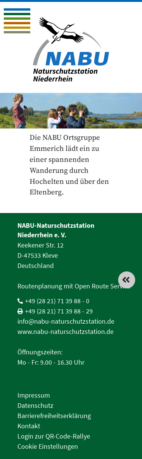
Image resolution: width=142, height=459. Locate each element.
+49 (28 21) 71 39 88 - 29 (59, 311)
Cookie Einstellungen (47, 446)
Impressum (33, 395)
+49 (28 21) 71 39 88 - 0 (57, 300)
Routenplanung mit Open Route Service (74, 286)
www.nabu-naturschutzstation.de (65, 331)
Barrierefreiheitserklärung (54, 415)
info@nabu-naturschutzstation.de (65, 321)
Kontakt (28, 425)
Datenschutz (35, 405)
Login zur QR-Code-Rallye (53, 436)
